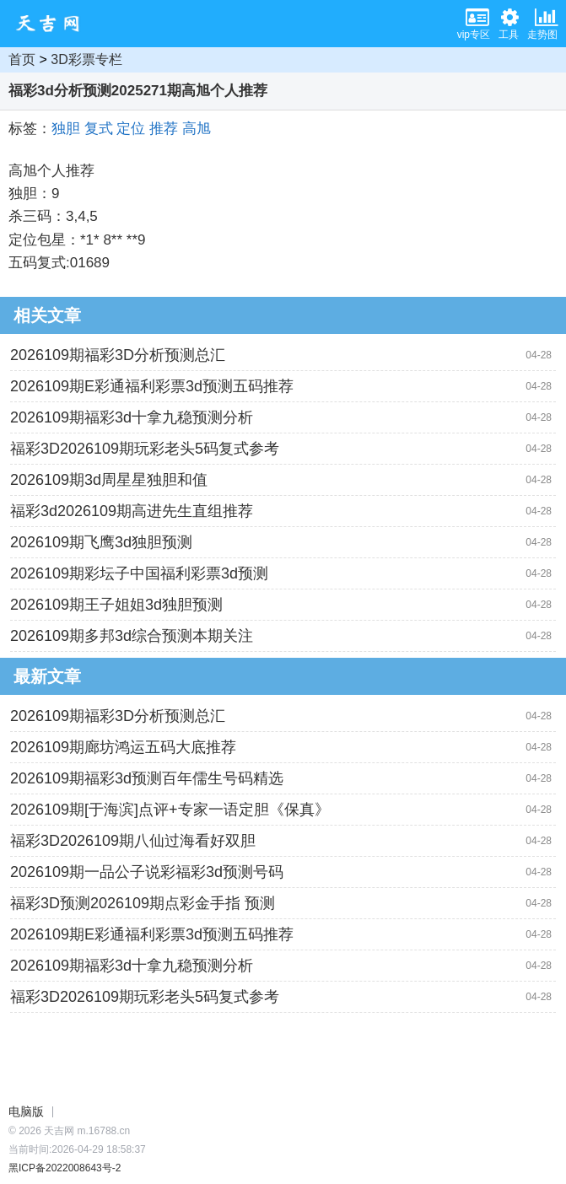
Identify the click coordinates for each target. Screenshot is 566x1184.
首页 (21, 59)
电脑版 (26, 1111)
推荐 (163, 129)
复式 (98, 129)
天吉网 (53, 23)
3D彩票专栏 (86, 59)
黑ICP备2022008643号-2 (64, 1168)
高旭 (196, 129)
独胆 (65, 129)
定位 (130, 129)
